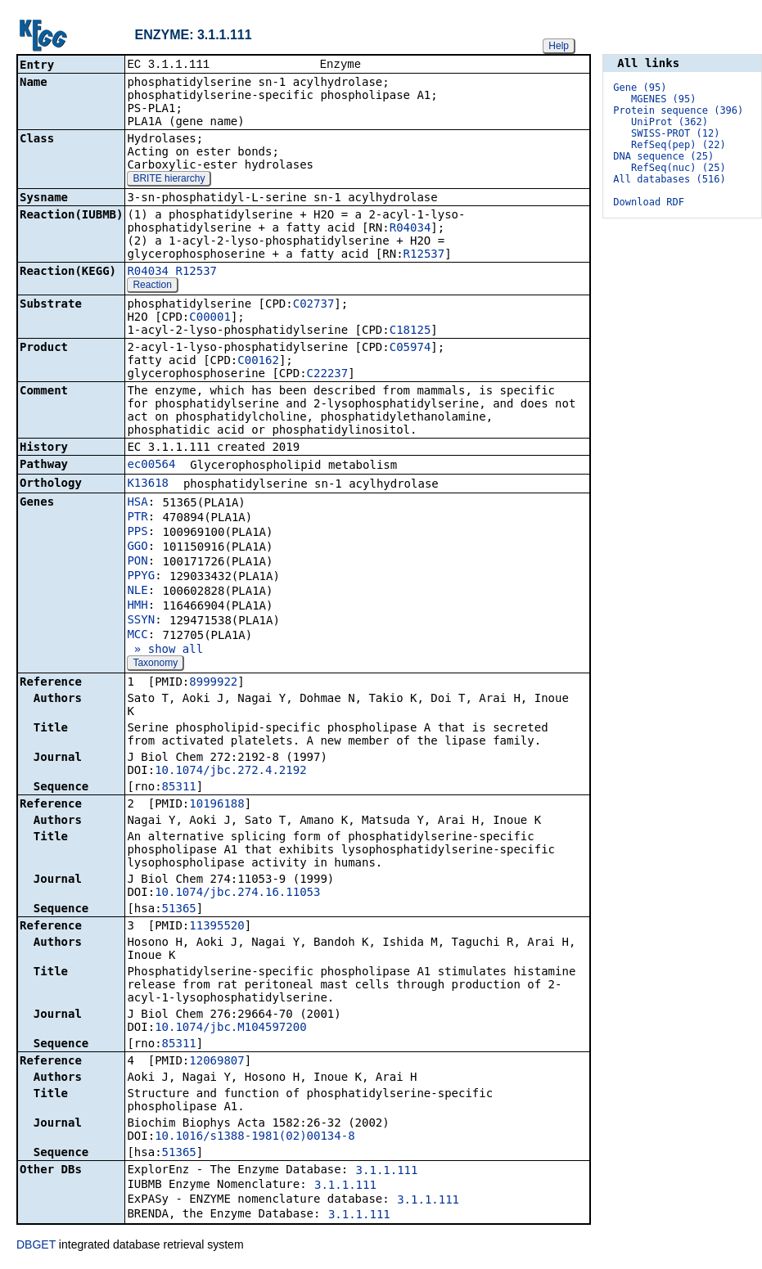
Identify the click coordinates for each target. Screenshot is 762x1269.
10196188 (216, 805)
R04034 (410, 229)
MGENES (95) (663, 99)
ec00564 (151, 465)
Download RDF (648, 202)
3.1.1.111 (387, 1171)
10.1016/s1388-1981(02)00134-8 (254, 1137)
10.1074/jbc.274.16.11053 (237, 893)
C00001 (210, 318)
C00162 (258, 361)
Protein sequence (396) (678, 110)
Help (558, 46)
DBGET (36, 1246)
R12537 (424, 255)
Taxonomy (155, 664)
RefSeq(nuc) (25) (678, 167)
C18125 (410, 331)
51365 (179, 909)
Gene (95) (639, 87)
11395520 (216, 927)
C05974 (410, 348)
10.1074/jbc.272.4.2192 (230, 771)
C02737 (314, 305)
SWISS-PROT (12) (675, 133)
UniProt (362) (669, 122)
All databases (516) (669, 179)
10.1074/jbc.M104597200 (230, 1028)
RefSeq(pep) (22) (678, 145)
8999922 (213, 683)
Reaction (152, 286)
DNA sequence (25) (663, 156)
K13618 (148, 484)
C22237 (328, 374)
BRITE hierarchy (169, 180)
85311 (179, 787)
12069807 (216, 1062)
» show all (165, 650)
